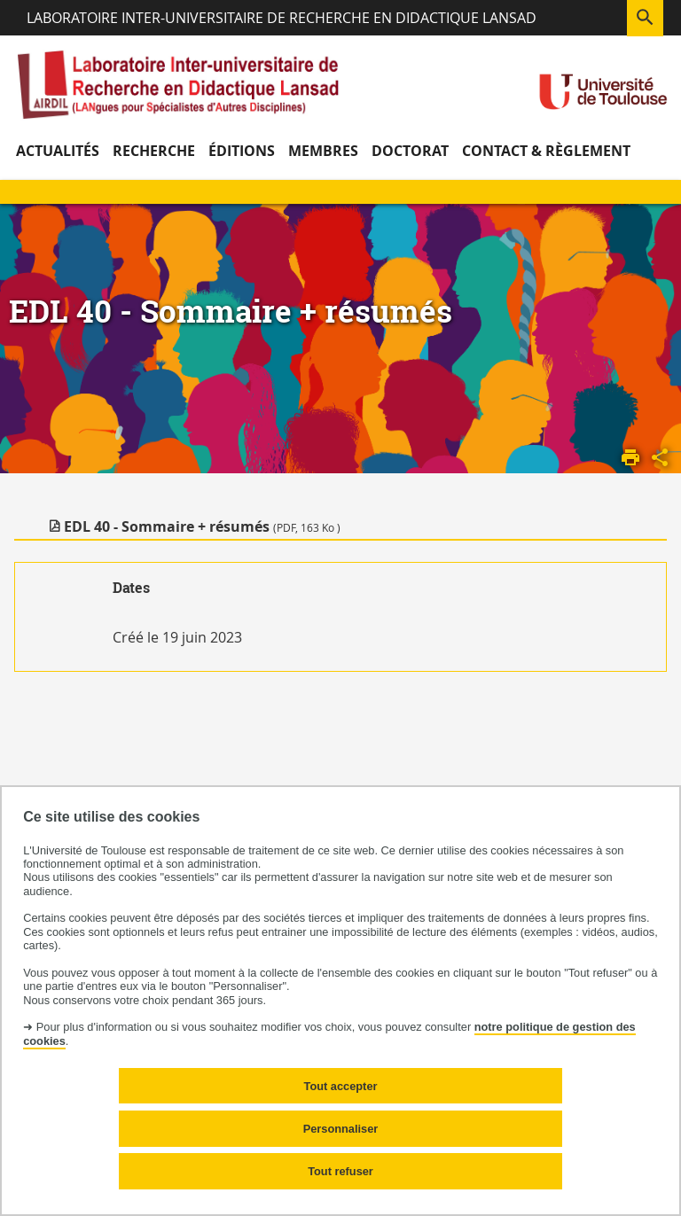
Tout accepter (341, 1086)
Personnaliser (341, 1128)
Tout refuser (340, 1171)
